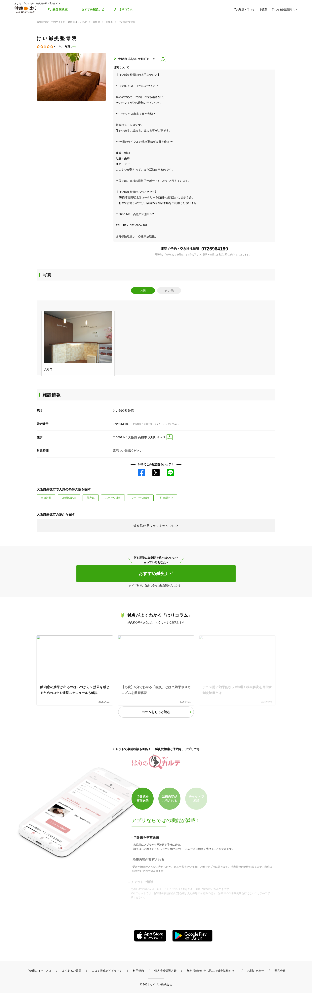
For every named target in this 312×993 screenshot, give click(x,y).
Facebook (141, 472)
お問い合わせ (255, 970)
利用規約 (138, 970)
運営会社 (280, 970)
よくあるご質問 (71, 970)
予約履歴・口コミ (244, 9)
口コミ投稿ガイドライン (107, 970)
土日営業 (46, 497)
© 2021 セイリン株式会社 (156, 984)
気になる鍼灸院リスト (285, 9)
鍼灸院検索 (60, 9)
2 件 (74, 46)
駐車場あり (166, 497)
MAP (163, 60)
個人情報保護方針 (165, 970)
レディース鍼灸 (140, 497)
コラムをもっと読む (156, 712)
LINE (170, 472)
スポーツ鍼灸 (113, 497)
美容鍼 (91, 497)
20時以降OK (69, 497)
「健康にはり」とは (39, 970)
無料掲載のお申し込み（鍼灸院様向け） (212, 970)
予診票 (263, 9)
